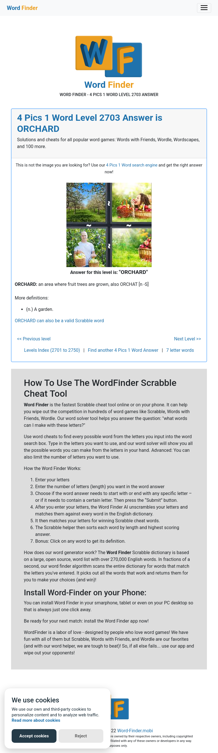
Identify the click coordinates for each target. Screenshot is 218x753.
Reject (81, 736)
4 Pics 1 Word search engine (132, 165)
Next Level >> (187, 339)
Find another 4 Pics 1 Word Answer (123, 350)
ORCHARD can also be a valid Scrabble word (59, 320)
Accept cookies (34, 736)
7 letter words (180, 350)
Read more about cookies (36, 720)
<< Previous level (34, 339)
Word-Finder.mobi (135, 730)
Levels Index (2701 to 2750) (52, 350)
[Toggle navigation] (204, 8)
